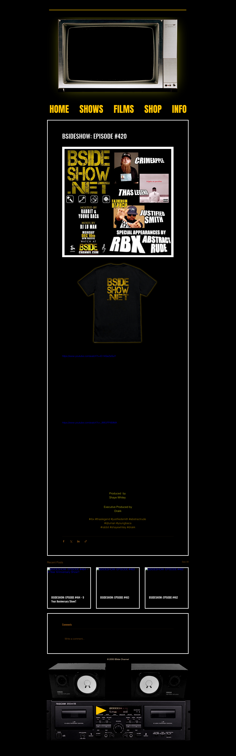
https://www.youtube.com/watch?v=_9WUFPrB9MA (89, 422)
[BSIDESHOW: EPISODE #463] (118, 580)
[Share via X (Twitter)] (71, 541)
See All (185, 561)
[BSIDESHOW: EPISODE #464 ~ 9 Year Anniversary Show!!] (69, 580)
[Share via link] (85, 541)
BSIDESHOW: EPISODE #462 (163, 597)
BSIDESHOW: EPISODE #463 (114, 597)
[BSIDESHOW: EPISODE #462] (166, 580)
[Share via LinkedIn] (78, 541)
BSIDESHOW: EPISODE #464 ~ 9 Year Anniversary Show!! (67, 599)
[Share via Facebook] (63, 541)
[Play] (101, 710)
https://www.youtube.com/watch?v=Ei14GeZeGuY (89, 355)
